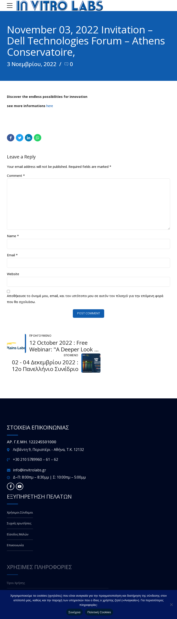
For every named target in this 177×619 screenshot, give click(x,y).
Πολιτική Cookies (99, 612)
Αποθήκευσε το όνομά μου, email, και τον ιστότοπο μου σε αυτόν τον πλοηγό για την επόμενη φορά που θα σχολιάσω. (85, 299)
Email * (12, 255)
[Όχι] (171, 604)
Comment (16, 175)
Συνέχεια (74, 612)
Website (13, 274)
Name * (13, 236)
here (49, 105)
